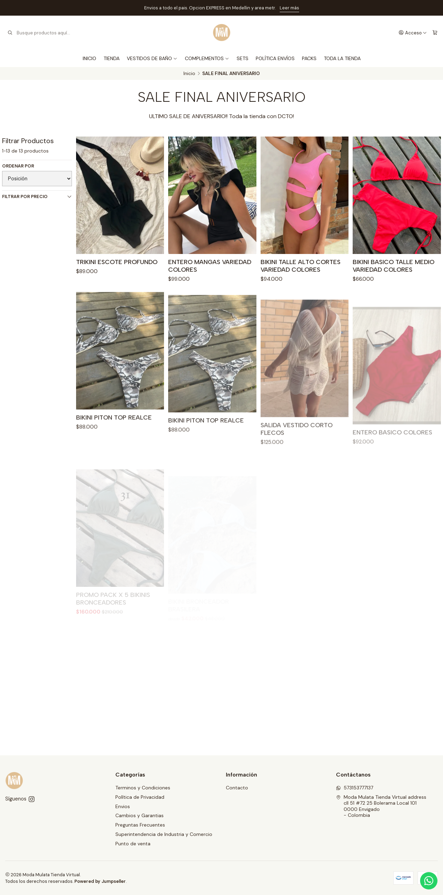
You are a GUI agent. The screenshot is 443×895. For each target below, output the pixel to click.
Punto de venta (132, 843)
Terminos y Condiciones (142, 788)
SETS (242, 58)
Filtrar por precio (37, 196)
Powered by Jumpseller (100, 881)
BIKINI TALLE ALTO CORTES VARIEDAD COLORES (301, 265)
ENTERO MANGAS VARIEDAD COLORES (209, 265)
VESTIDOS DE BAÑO (152, 58)
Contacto (237, 788)
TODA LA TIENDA (342, 58)
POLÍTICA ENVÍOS (275, 58)
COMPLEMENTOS (207, 58)
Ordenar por (18, 166)
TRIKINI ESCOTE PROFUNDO (116, 261)
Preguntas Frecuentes (140, 825)
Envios (122, 806)
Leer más (289, 8)
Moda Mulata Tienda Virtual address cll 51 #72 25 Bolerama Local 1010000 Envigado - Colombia (381, 806)
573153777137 (354, 788)
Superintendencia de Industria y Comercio (163, 834)
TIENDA (112, 58)
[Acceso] (412, 33)
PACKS (309, 58)
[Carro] (435, 33)
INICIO (89, 58)
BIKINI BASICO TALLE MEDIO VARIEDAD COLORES (393, 265)
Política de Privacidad (139, 797)
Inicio (189, 73)
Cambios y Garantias (139, 815)
